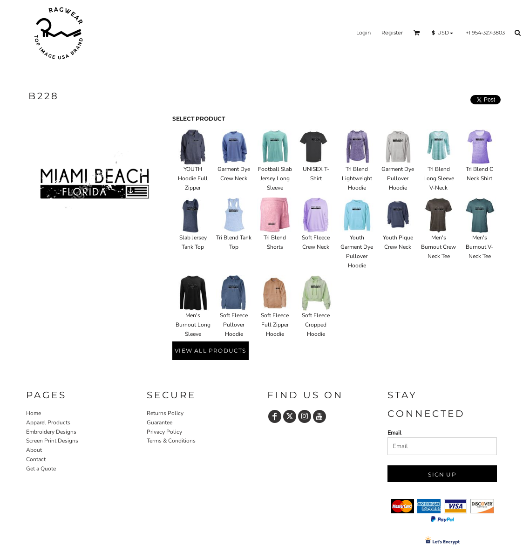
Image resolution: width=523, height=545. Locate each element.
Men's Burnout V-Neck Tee (479, 247)
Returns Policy (165, 413)
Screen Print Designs (52, 440)
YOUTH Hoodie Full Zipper (193, 178)
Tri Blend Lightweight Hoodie (357, 178)
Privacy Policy (164, 432)
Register (392, 32)
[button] (417, 32)
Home (33, 413)
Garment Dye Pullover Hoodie (397, 178)
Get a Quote (41, 468)
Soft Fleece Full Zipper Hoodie (275, 325)
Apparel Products (48, 422)
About (34, 450)
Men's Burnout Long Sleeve (193, 325)
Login (363, 32)
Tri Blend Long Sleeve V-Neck (438, 178)
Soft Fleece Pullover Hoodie (234, 325)
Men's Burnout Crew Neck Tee (438, 247)
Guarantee (159, 422)
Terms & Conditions (171, 440)
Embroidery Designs (51, 432)
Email (394, 432)
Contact (36, 459)
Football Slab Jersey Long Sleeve (275, 178)
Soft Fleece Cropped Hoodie (316, 325)
